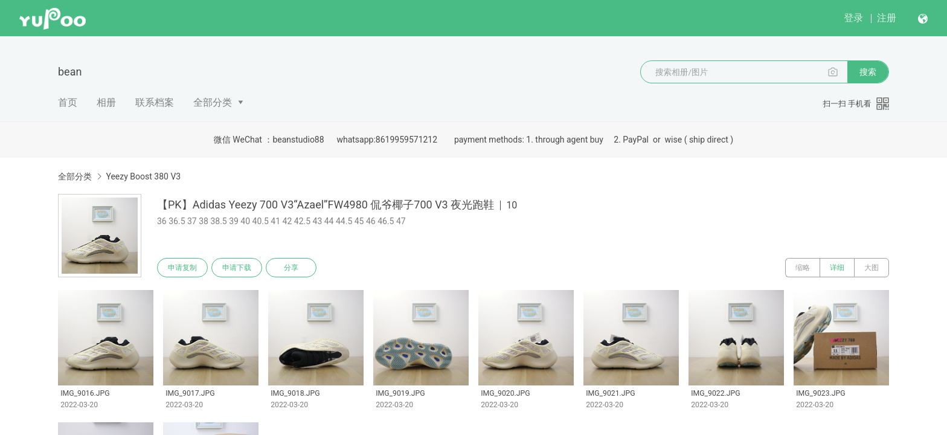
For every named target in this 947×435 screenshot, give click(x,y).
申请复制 (182, 267)
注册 (886, 18)
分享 (291, 267)
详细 (837, 267)
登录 (853, 18)
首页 (67, 102)
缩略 (802, 267)
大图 (871, 267)
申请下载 (236, 267)
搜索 (867, 72)
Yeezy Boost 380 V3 (143, 176)
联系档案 (154, 102)
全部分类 (212, 102)
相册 (106, 102)
